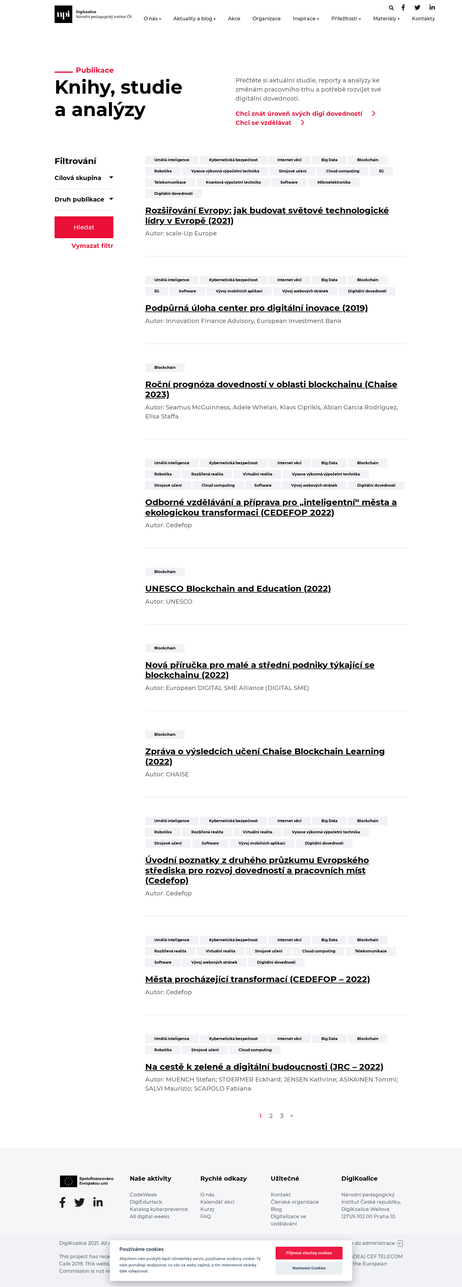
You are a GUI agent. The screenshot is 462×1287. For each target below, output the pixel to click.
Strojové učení (292, 171)
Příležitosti (344, 19)
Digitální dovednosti (173, 193)
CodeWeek (143, 1195)
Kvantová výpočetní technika (233, 182)
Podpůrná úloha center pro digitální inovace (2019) (256, 308)
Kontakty (423, 19)
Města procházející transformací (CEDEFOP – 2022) (257, 979)
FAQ (205, 1216)
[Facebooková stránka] (391, 8)
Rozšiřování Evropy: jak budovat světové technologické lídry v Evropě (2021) (267, 215)
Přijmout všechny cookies (309, 1253)
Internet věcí (289, 160)
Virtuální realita (257, 474)
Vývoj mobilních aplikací (239, 291)
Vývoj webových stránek (305, 291)
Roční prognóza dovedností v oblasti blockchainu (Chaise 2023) (271, 389)
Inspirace (304, 19)
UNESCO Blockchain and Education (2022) (238, 588)
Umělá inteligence (171, 160)
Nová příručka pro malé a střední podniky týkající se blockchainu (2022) (260, 670)
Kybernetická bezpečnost (233, 160)
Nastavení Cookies (309, 1268)
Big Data (329, 160)
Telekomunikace (170, 182)
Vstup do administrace (371, 1243)
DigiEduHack (146, 1202)
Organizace (267, 19)
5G (381, 171)
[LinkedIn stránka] (432, 8)
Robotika (163, 171)
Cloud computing (342, 171)
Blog (276, 1209)
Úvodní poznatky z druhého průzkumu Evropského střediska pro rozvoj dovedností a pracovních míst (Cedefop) (257, 870)
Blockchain (367, 160)
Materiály (384, 19)
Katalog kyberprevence (159, 1209)
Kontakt (281, 1195)
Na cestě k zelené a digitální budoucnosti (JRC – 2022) (264, 1067)
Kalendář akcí (217, 1202)
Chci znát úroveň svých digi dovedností (299, 113)
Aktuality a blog (192, 19)
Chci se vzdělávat (263, 122)
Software (289, 182)
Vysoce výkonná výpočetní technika (225, 171)
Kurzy (207, 1209)
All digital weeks (149, 1216)
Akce (234, 19)
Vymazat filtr (92, 245)
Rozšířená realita (207, 474)
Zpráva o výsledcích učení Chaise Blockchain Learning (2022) (265, 756)
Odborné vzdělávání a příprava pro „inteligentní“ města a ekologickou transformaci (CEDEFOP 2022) (271, 507)
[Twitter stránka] (417, 8)
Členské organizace (295, 1202)
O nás (151, 19)
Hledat (84, 227)
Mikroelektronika (333, 182)
